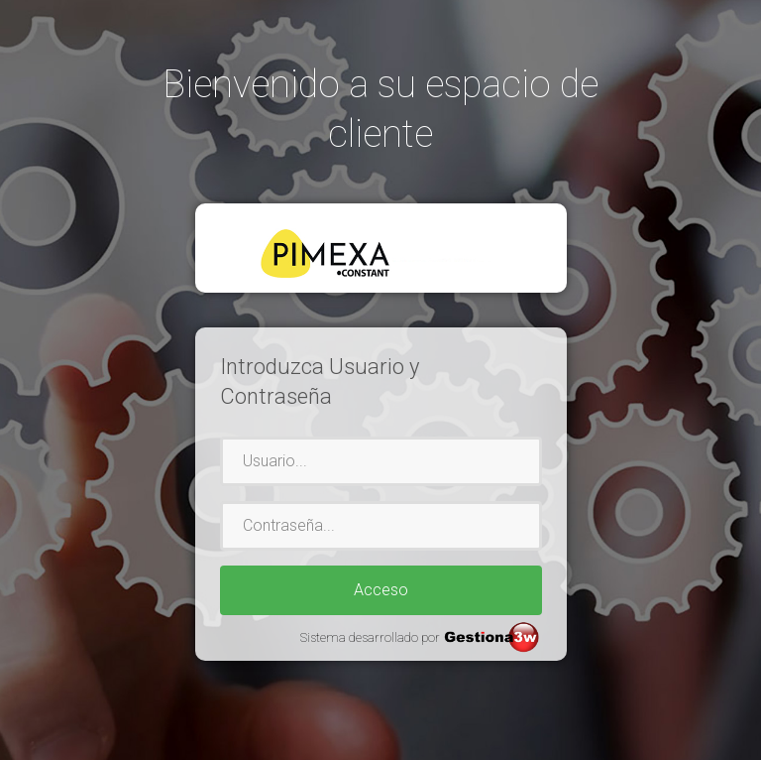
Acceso (381, 589)
